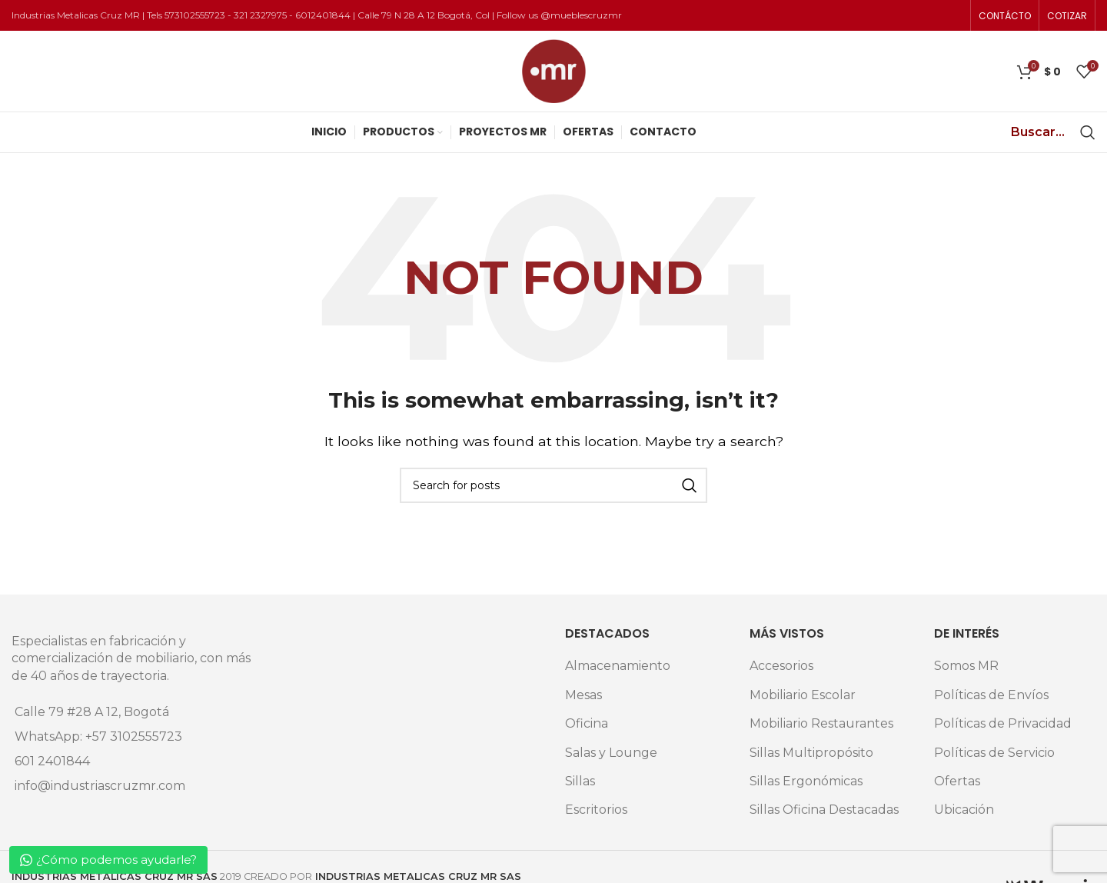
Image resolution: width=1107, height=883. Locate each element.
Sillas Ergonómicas (806, 781)
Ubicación (964, 809)
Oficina (586, 723)
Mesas (583, 695)
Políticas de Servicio (994, 752)
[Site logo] (553, 70)
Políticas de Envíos (991, 695)
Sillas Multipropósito (811, 752)
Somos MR (966, 665)
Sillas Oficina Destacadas (824, 809)
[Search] (1087, 132)
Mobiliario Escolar (803, 695)
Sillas (580, 781)
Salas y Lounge (611, 752)
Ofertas (957, 781)
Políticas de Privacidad (1003, 723)
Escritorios (596, 809)
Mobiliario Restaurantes (821, 723)
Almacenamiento (617, 665)
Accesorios (781, 665)
